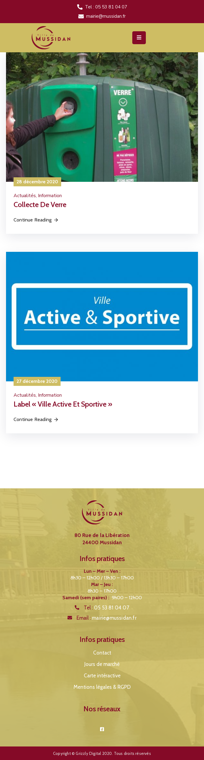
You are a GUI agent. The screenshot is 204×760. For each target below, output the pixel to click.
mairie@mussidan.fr (106, 16)
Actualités (25, 195)
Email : (107, 618)
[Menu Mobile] (139, 37)
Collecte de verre (40, 204)
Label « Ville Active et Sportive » (63, 404)
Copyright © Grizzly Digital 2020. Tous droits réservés (102, 753)
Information (50, 195)
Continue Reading (36, 220)
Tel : (106, 608)
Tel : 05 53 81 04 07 (106, 7)
